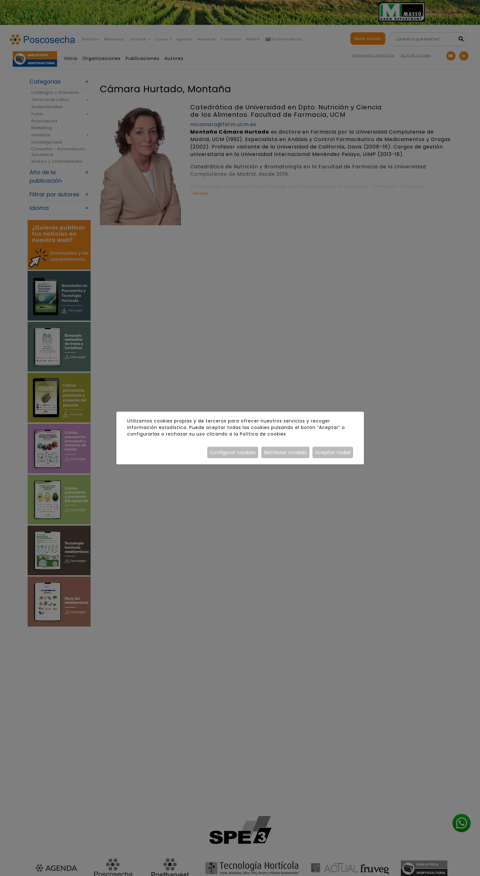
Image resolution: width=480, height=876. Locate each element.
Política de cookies (263, 434)
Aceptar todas (333, 452)
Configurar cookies (233, 452)
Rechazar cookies (285, 452)
